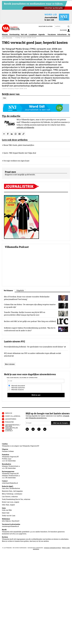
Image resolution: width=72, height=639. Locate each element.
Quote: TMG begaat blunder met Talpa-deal (19, 153)
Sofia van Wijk (7, 510)
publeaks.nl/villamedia (25, 127)
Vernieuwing (14, 34)
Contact (9, 431)
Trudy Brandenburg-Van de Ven (12, 499)
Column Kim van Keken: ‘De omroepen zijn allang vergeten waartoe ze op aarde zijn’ (30, 305)
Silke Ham (5, 505)
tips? (11, 486)
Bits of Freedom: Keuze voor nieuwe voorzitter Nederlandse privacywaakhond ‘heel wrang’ (26, 298)
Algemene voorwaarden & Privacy (52, 547)
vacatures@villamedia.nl (10, 526)
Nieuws (5, 34)
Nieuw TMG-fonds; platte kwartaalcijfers (18, 145)
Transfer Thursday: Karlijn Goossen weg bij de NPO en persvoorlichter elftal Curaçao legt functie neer (24, 313)
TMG (4, 98)
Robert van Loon (7, 502)
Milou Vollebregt (7, 494)
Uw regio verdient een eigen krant (16, 161)
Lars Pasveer (7, 37)
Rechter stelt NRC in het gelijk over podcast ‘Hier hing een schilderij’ (30, 321)
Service (8, 413)
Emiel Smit (5, 513)
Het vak (24, 34)
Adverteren (62, 34)
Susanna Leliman (8, 451)
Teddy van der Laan (8, 516)
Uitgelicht (20, 290)
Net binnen (8, 290)
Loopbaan (33, 34)
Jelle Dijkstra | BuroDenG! (10, 521)
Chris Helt (5, 488)
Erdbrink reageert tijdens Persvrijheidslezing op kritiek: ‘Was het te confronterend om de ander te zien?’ (29, 329)
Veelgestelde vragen (11, 428)
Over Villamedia (12, 416)
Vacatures (52, 34)
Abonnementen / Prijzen (12, 425)
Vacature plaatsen (45, 26)
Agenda (41, 34)
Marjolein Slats (7, 491)
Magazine (9, 422)
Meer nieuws (10, 364)
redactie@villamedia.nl (10, 483)
